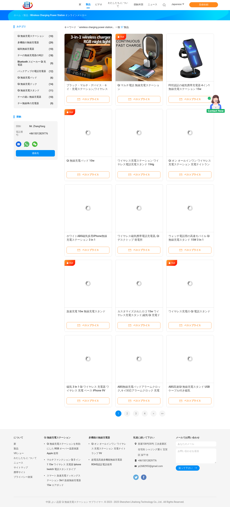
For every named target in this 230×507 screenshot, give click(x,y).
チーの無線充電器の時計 (35, 55)
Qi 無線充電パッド (35, 77)
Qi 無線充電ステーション (35, 36)
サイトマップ (21, 467)
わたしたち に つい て (25, 458)
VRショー (19, 453)
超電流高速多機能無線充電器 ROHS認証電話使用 (106, 462)
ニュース (18, 462)
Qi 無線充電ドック (35, 84)
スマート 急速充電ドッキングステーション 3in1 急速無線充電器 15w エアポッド (64, 480)
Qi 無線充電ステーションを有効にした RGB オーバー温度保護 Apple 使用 (63, 448)
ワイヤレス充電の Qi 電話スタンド (189, 311)
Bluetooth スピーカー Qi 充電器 (35, 63)
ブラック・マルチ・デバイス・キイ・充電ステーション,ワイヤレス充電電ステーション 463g (87, 89)
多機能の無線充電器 (35, 42)
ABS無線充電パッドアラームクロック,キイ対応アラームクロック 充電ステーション (139, 390)
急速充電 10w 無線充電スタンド (86, 311)
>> (162, 413)
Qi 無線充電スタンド (35, 90)
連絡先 (35, 153)
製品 (16, 448)
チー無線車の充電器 (35, 103)
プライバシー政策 (23, 477)
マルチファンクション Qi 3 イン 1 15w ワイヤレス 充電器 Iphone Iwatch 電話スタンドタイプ (64, 464)
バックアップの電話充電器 (35, 71)
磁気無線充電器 (35, 49)
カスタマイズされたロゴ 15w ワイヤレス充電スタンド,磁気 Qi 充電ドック (139, 315)
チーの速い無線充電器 (35, 97)
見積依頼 (203, 4)
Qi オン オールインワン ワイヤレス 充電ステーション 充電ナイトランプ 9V (190, 164)
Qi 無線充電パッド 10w (80, 160)
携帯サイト (19, 472)
